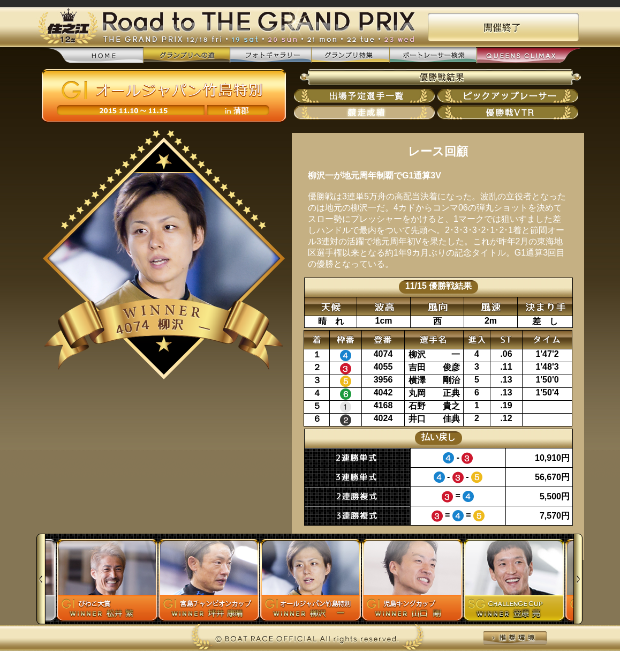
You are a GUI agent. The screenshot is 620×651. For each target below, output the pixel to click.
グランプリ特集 (350, 55)
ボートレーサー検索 (432, 55)
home (91, 56)
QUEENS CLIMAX (528, 56)
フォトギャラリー (270, 55)
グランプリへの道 (186, 55)
